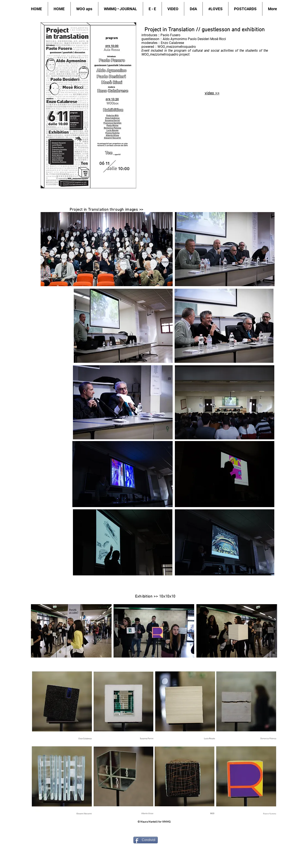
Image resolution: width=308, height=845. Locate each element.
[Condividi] (145, 840)
